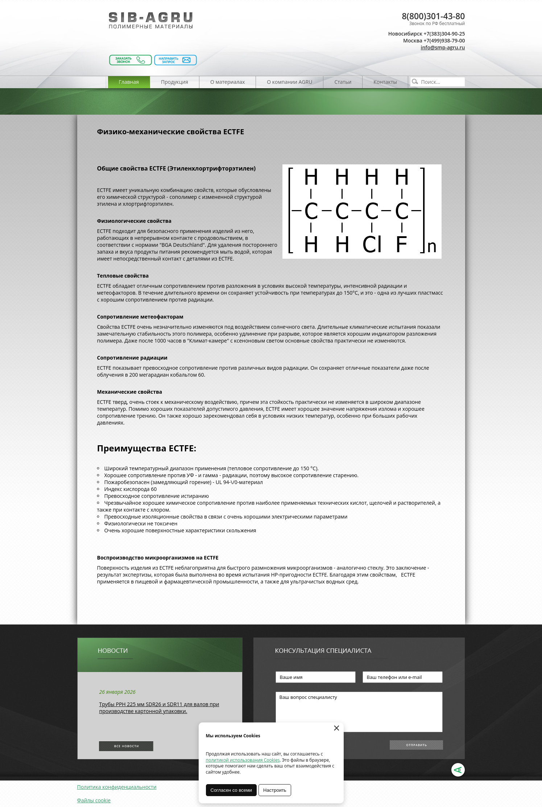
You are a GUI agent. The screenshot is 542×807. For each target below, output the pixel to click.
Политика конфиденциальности (117, 786)
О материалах (227, 81)
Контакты (385, 81)
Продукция (174, 81)
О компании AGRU (289, 81)
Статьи (342, 81)
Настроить (274, 790)
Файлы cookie (94, 800)
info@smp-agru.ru (443, 47)
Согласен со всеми (231, 790)
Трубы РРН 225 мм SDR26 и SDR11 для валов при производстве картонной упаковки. (159, 707)
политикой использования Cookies (243, 760)
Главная (129, 81)
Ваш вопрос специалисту (359, 712)
